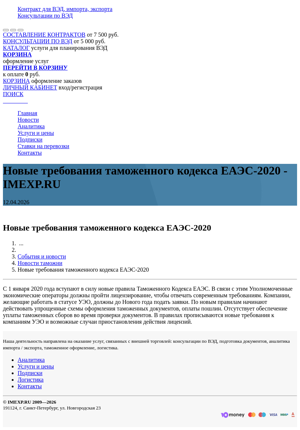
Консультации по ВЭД (45, 15)
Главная (27, 113)
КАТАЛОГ (16, 48)
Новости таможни (40, 263)
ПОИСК (13, 94)
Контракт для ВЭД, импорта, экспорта (65, 9)
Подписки (30, 139)
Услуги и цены (36, 133)
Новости (28, 120)
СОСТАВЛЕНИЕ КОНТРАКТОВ (44, 35)
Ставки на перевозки (43, 146)
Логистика (31, 379)
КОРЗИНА (16, 81)
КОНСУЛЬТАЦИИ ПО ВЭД (37, 41)
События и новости (42, 256)
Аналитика (31, 126)
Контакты (30, 153)
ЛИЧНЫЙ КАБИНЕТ (30, 87)
